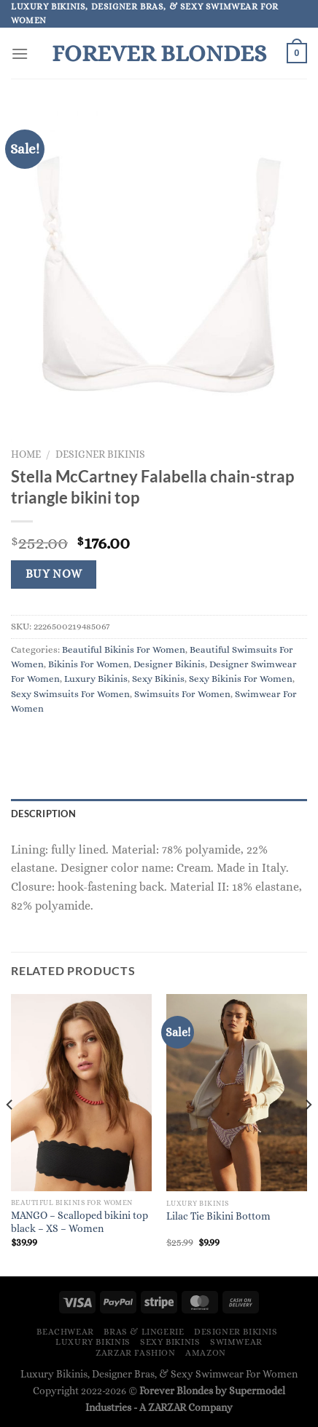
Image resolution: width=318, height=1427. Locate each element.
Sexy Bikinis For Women (240, 678)
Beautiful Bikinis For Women (123, 649)
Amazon (205, 1353)
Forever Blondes (159, 53)
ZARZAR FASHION (136, 1353)
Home (26, 454)
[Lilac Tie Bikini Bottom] (236, 1092)
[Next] (307, 1134)
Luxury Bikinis (96, 678)
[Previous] (10, 1134)
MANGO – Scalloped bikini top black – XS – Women (79, 1222)
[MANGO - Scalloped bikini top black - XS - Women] (81, 1092)
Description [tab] (43, 813)
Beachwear (65, 1332)
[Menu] (19, 53)
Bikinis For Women (88, 664)
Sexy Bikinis (158, 678)
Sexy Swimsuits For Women (70, 693)
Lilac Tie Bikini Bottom (218, 1216)
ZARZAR (167, 1407)
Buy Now (54, 574)
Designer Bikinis (100, 454)
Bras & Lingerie (144, 1332)
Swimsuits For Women (182, 693)
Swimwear (236, 1342)
